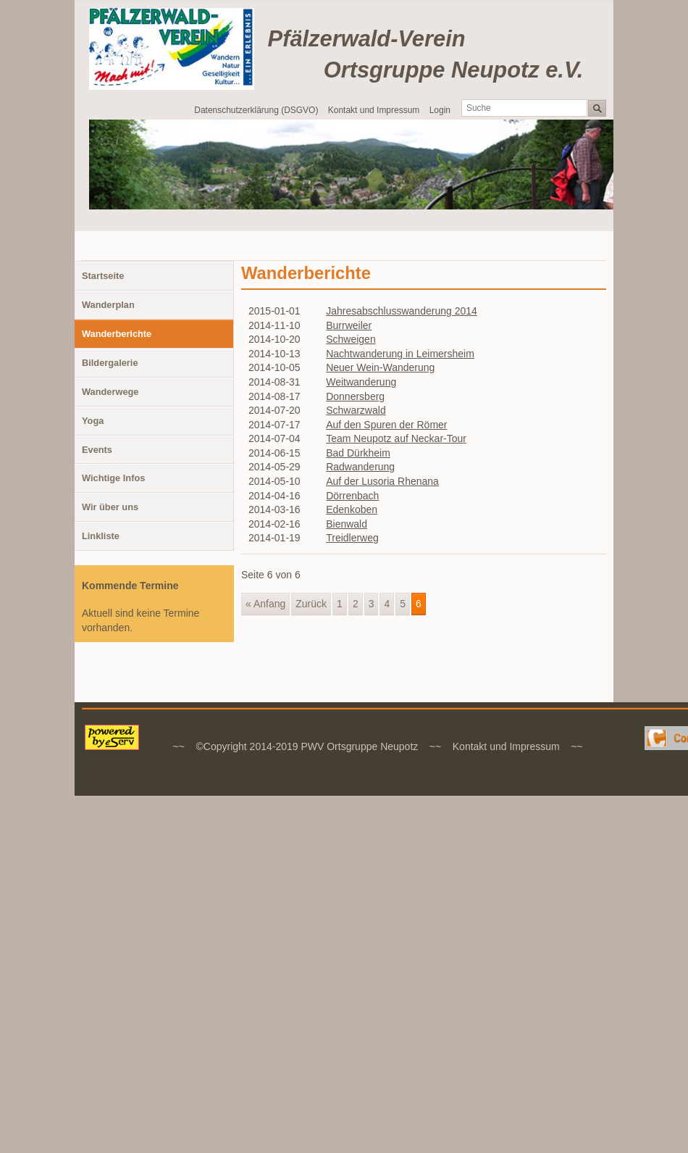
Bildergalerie (110, 362)
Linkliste (100, 535)
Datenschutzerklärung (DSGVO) (256, 110)
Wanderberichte (116, 333)
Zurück (311, 603)
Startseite (103, 275)
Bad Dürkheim (358, 453)
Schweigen (351, 339)
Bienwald (346, 524)
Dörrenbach (352, 495)
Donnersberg (355, 396)
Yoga (93, 420)
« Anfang (265, 603)
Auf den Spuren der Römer (386, 424)
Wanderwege (110, 391)
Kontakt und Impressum (374, 110)
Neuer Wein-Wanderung (380, 367)
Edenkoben (351, 509)
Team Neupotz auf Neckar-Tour (396, 438)
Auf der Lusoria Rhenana (382, 481)
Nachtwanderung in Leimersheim (400, 353)
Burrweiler (349, 325)
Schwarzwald (355, 410)
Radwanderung (360, 467)
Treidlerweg (352, 538)
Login (439, 110)
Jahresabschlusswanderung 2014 (401, 311)
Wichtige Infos (113, 478)
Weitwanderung (361, 382)
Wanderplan (108, 304)
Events (97, 449)
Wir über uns (110, 506)
